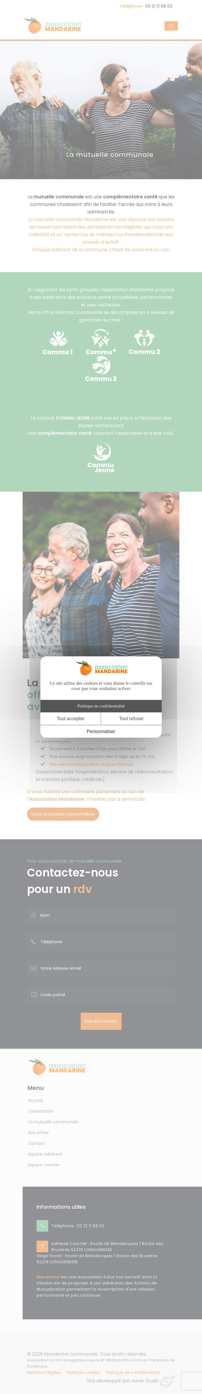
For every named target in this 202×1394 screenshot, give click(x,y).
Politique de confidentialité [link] (101, 706)
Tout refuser (131, 718)
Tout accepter (70, 718)
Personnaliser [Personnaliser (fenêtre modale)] (101, 731)
